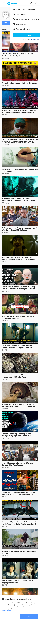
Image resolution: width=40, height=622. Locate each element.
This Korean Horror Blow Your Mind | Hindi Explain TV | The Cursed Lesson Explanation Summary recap (18, 258)
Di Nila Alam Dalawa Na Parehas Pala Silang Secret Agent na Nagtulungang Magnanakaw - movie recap (19, 288)
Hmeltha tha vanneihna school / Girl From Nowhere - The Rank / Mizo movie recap (17, 55)
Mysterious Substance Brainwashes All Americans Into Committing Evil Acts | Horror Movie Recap (18, 200)
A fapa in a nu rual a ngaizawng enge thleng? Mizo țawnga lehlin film (18, 317)
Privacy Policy (6, 611)
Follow (5, 23)
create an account (34, 39)
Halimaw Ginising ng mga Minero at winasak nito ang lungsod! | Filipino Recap (18, 376)
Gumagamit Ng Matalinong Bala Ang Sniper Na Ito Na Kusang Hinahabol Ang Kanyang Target (19, 523)
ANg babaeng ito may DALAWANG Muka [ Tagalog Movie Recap (17, 582)
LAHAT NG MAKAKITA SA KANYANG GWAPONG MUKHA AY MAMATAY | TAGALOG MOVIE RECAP (20, 141)
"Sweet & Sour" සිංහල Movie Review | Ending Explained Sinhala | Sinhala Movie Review (18, 493)
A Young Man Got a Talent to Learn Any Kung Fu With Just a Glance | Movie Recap (20, 229)
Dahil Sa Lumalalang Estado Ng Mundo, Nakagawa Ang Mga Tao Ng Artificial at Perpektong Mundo (16, 435)
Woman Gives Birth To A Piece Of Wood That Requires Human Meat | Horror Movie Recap (18, 405)
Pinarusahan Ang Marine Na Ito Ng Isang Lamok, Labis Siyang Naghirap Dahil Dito (17, 347)
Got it (29, 616)
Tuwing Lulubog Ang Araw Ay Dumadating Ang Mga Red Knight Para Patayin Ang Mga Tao (19, 112)
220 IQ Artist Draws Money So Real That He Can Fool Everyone (20, 170)
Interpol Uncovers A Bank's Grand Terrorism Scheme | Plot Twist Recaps (18, 464)
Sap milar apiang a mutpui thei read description (19, 83)
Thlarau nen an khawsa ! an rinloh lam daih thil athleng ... (19, 552)
